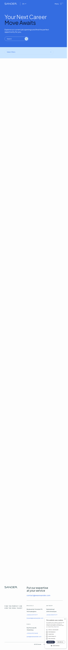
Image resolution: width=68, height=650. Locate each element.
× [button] (64, 619)
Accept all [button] (50, 642)
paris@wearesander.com (34, 636)
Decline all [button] (60, 642)
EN (24, 4)
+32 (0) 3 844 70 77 (51, 615)
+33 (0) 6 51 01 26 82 (32, 633)
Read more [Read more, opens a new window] (56, 627)
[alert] (56, 633)
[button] (59, 4)
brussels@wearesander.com (35, 618)
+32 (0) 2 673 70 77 (32, 615)
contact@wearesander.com (38, 595)
